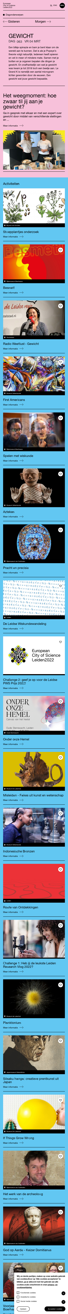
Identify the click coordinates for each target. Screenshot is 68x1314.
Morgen (43, 22)
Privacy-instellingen (21, 1271)
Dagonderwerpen (13, 14)
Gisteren (11, 22)
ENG (55, 5)
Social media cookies (28, 1301)
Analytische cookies (28, 1297)
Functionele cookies (28, 1293)
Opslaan (23, 1309)
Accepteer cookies (55, 1309)
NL (51, 5)
